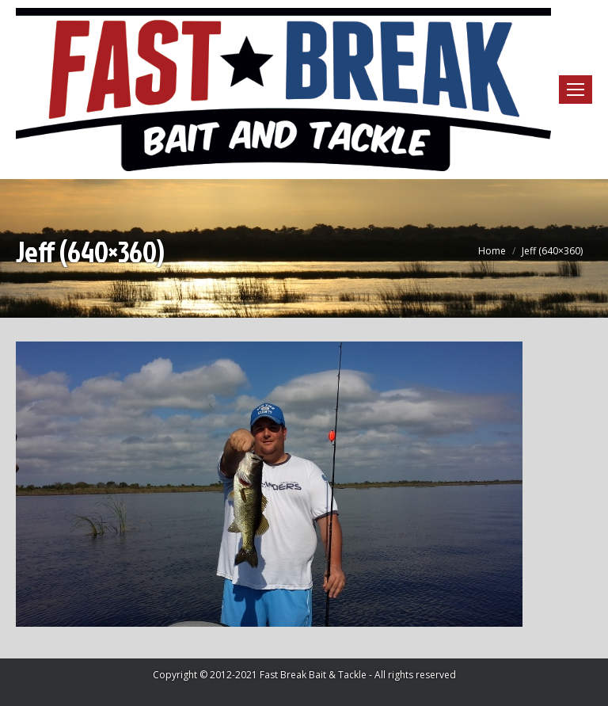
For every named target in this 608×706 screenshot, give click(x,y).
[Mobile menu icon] (575, 89)
